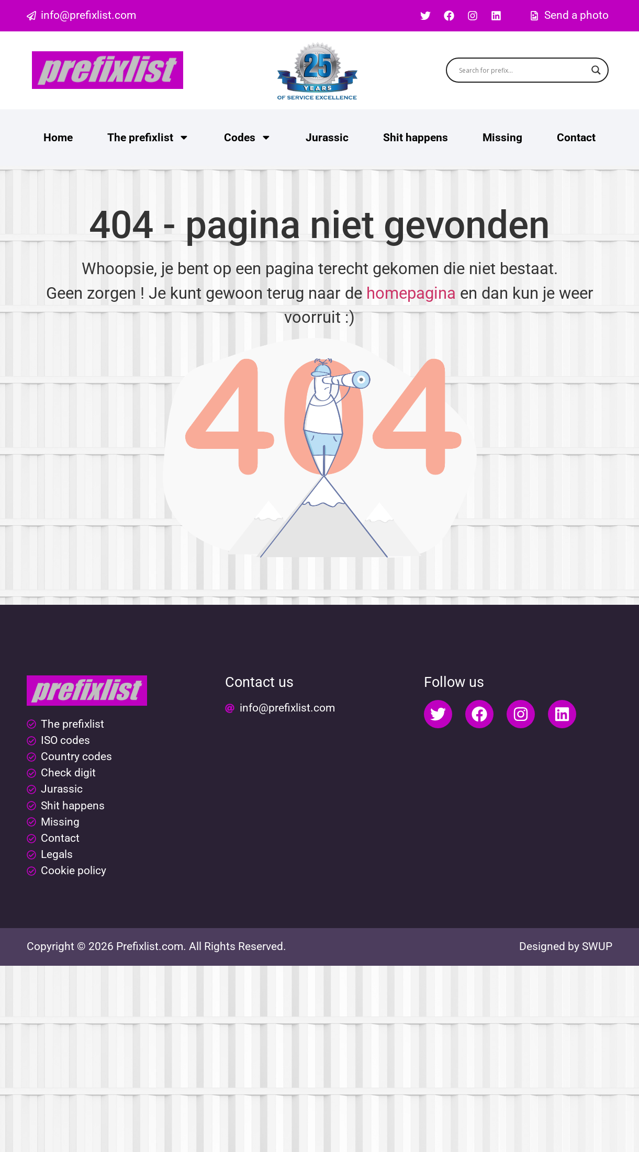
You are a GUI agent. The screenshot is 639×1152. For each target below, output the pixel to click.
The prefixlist (148, 137)
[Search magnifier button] (596, 70)
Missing (502, 137)
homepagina (411, 293)
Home (58, 137)
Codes (248, 137)
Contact (576, 137)
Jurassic (327, 137)
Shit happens (415, 137)
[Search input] (522, 70)
